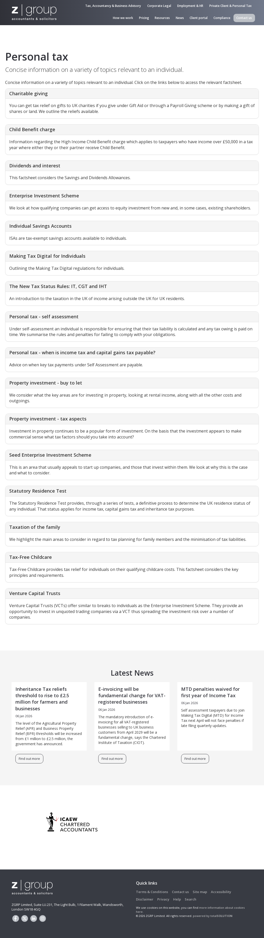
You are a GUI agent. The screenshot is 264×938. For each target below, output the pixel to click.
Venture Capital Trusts (34, 593)
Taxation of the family (34, 527)
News (180, 18)
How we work (123, 18)
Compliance (221, 18)
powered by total (212, 916)
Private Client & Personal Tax (230, 6)
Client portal (199, 18)
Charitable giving (28, 93)
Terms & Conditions (152, 891)
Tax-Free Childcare (30, 557)
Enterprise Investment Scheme (44, 196)
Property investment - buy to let (45, 383)
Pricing (144, 18)
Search (190, 899)
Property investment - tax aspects (47, 419)
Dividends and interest (34, 165)
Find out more (29, 758)
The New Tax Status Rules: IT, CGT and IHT (58, 286)
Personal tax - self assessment (44, 316)
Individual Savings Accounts (40, 226)
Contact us (244, 18)
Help (177, 899)
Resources (162, 18)
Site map (200, 891)
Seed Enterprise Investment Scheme (50, 455)
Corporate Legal (159, 6)
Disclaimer (144, 899)
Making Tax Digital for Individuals (47, 256)
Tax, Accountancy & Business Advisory (113, 6)
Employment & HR (190, 6)
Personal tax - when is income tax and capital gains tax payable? (82, 352)
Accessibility (221, 891)
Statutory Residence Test (37, 491)
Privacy (163, 899)
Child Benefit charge (32, 129)
